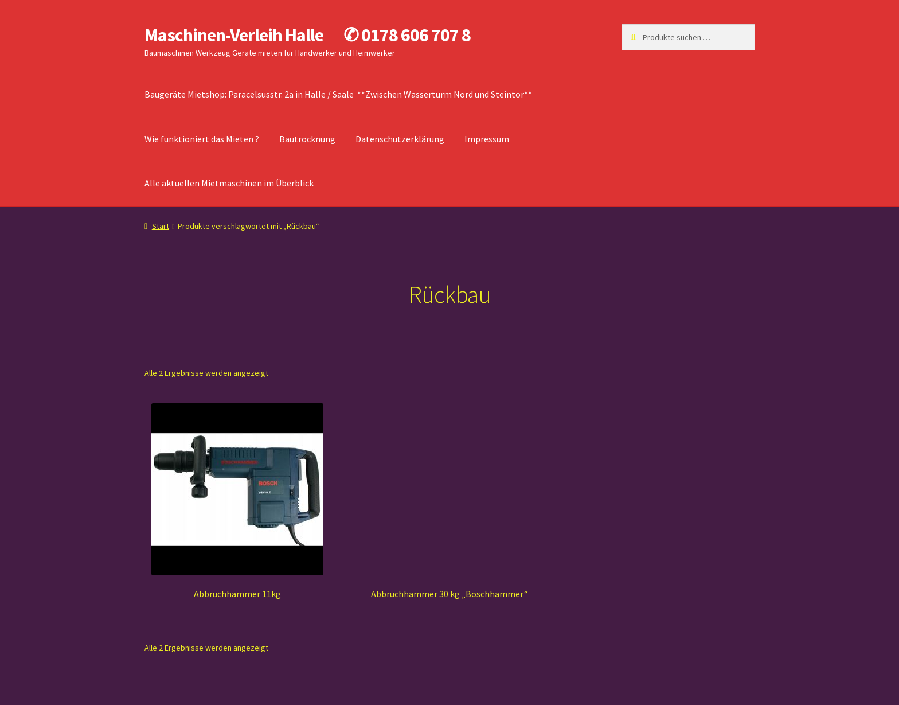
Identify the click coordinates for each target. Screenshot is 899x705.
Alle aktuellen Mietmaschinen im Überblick (229, 183)
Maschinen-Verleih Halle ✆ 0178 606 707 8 (307, 35)
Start (160, 226)
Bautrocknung (307, 139)
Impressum (486, 139)
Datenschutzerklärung (399, 139)
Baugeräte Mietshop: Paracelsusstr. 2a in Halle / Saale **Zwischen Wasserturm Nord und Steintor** (338, 94)
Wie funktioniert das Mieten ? (201, 139)
